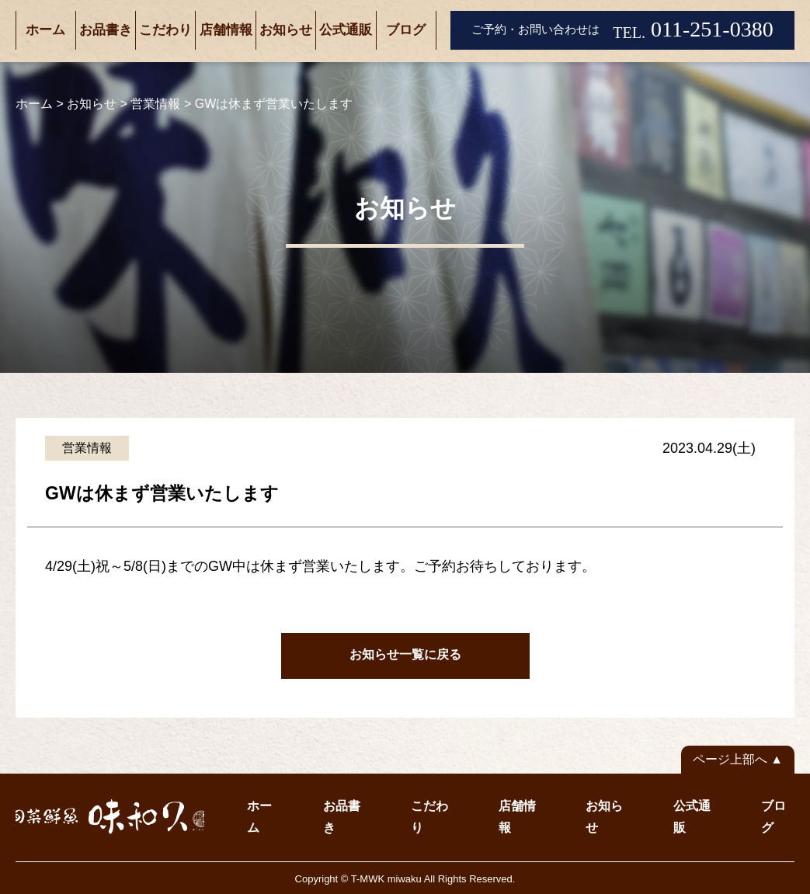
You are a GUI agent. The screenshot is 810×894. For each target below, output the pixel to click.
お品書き (105, 30)
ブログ (406, 30)
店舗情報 (226, 30)
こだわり (165, 30)
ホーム (45, 30)
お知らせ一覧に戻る (405, 654)
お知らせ (285, 30)
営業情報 (87, 447)
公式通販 (345, 30)
